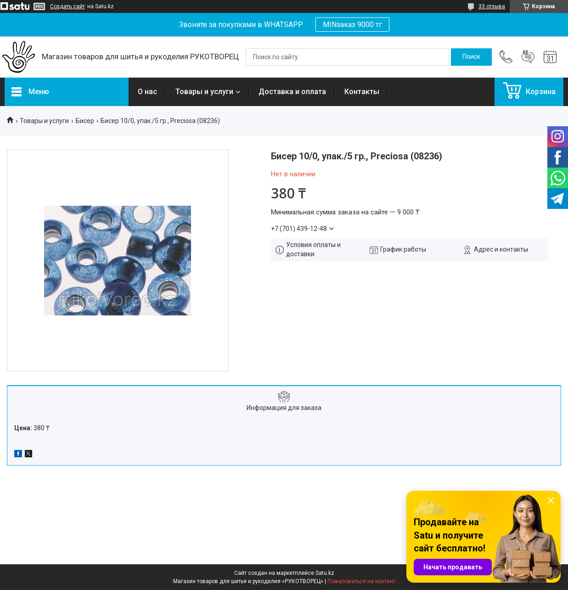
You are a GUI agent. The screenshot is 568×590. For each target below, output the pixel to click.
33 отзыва (491, 6)
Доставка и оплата (292, 91)
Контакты (361, 91)
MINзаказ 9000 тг (352, 24)
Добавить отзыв (528, 57)
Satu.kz (324, 573)
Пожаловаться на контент (361, 581)
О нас (147, 91)
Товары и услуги (204, 91)
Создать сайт (67, 6)
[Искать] (471, 57)
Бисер (85, 120)
